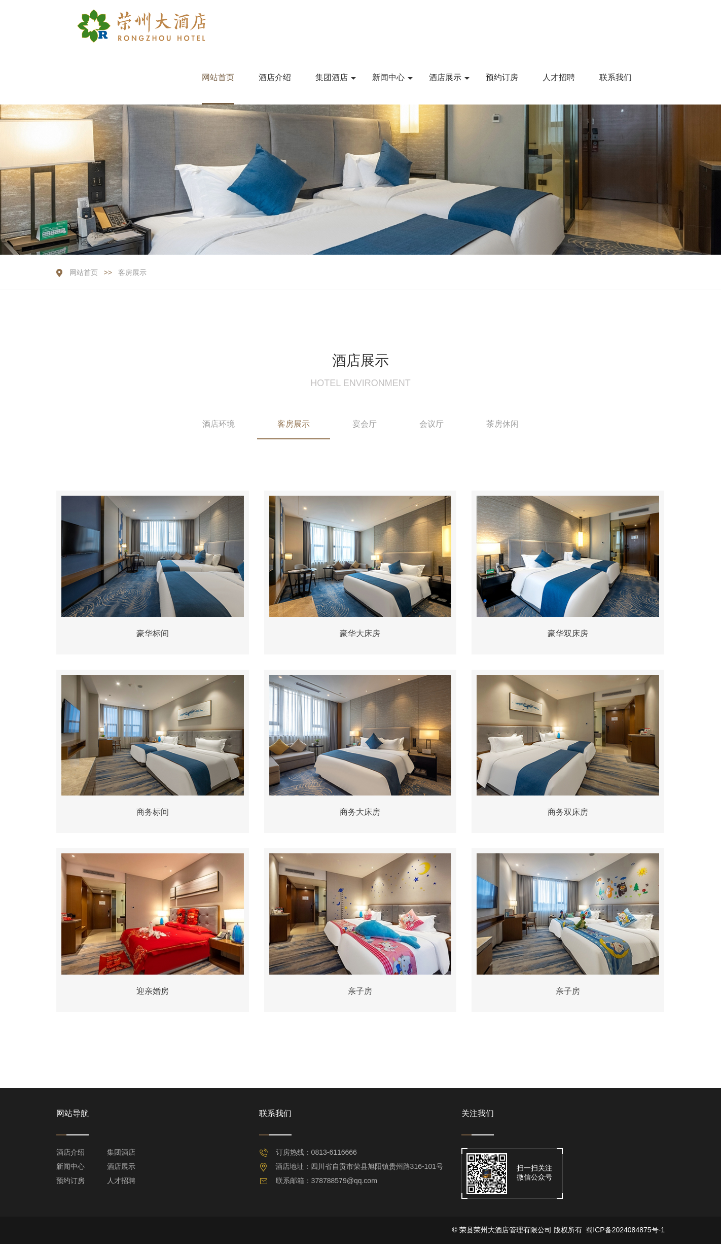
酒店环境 (218, 424)
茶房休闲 (502, 424)
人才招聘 (121, 1181)
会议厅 (431, 424)
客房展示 (132, 272)
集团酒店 (121, 1152)
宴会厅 (364, 424)
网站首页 (83, 272)
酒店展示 (121, 1166)
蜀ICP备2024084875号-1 (625, 1230)
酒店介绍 (70, 1152)
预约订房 (70, 1181)
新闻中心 (70, 1166)
